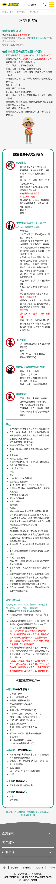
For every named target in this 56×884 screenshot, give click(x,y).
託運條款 (39, 868)
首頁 (4, 12)
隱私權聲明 (27, 868)
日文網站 (51, 868)
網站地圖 (14, 868)
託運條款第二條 (38, 38)
